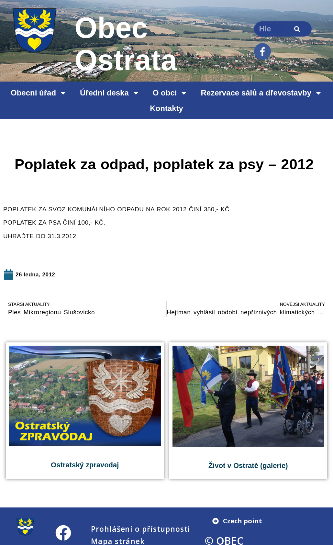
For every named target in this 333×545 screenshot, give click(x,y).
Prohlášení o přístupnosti (140, 529)
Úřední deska (110, 93)
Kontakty (166, 108)
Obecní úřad (39, 93)
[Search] (297, 29)
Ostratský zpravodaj (85, 465)
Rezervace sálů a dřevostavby (261, 93)
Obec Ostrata (126, 44)
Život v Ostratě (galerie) (248, 466)
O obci (170, 93)
